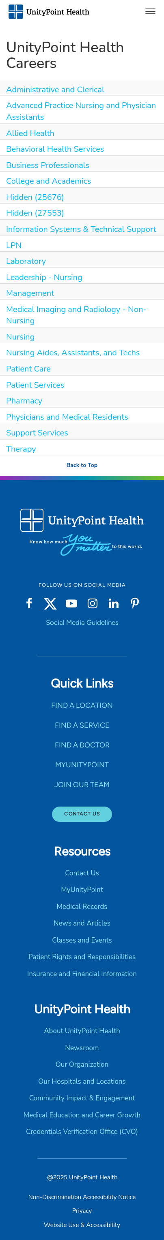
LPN (14, 245)
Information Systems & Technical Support (81, 229)
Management (30, 293)
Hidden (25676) (35, 197)
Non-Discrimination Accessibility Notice (82, 1197)
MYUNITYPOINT (82, 764)
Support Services (37, 432)
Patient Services (35, 385)
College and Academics (48, 181)
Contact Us (82, 814)
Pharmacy (24, 400)
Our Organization (82, 1064)
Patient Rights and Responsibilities (82, 957)
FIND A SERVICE (82, 725)
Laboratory (26, 261)
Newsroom (82, 1048)
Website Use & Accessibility (82, 1225)
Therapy (21, 449)
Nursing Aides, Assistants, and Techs (73, 352)
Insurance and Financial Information (82, 974)
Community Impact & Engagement (82, 1098)
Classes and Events (82, 940)
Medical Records (81, 906)
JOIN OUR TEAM (82, 784)
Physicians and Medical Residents (67, 417)
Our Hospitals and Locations (81, 1081)
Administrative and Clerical (55, 89)
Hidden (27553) (35, 213)
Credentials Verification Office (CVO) (82, 1131)
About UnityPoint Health (82, 1031)
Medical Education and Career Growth (82, 1115)
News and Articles (82, 923)
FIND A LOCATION (82, 705)
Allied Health (30, 133)
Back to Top (82, 465)
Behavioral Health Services (55, 149)
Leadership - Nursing (44, 277)
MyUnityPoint (82, 889)
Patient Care (28, 368)
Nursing (20, 336)
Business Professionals (47, 165)
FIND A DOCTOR (82, 745)
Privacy (82, 1211)
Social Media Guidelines (82, 622)
